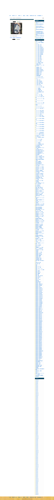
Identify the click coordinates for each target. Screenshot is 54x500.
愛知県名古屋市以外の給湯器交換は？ (40, 205)
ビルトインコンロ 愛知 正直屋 (40, 110)
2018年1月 (37, 434)
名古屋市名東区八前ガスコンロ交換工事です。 (40, 22)
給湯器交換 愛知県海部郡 (39, 337)
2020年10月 (37, 395)
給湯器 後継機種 (38, 273)
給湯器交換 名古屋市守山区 (39, 297)
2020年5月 (37, 401)
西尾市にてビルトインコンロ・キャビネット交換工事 (40, 373)
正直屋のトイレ (20, 15)
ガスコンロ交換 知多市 (38, 61)
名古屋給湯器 (37, 181)
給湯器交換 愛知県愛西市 (39, 328)
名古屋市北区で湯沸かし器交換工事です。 (40, 28)
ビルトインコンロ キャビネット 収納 (40, 101)
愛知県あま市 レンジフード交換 (40, 189)
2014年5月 (37, 487)
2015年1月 (37, 477)
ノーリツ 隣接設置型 (38, 89)
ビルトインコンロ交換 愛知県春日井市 (40, 125)
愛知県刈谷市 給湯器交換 (39, 194)
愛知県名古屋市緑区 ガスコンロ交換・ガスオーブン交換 (40, 210)
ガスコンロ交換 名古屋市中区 (39, 47)
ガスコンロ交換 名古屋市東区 (39, 53)
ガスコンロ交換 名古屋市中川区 (40, 48)
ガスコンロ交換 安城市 (38, 55)
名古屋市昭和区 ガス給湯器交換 (39, 173)
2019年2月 (37, 419)
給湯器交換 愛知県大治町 (39, 317)
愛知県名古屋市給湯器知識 (39, 208)
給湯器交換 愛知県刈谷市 (39, 311)
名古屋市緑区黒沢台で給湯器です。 (40, 32)
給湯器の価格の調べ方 (38, 281)
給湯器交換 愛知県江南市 (39, 335)
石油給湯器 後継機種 (38, 255)
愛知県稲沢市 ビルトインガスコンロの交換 (40, 233)
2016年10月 (37, 452)
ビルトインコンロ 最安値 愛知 (40, 111)
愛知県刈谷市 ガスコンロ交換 (39, 193)
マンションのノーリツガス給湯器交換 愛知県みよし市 (40, 135)
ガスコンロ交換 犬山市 (38, 60)
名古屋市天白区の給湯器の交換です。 (40, 30)
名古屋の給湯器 (37, 154)
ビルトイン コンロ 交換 (39, 94)
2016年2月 (37, 462)
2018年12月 (37, 421)
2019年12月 (37, 407)
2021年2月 (37, 390)
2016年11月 (37, 451)
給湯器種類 (37, 367)
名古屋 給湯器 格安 (38, 146)
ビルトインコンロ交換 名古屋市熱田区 (40, 119)
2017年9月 (37, 439)
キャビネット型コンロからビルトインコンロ (40, 78)
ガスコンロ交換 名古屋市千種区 (40, 49)
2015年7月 (37, 470)
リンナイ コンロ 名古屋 (39, 139)
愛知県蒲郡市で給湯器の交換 (39, 235)
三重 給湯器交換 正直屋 (39, 145)
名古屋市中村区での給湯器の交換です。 (40, 36)
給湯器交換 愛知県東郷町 (39, 334)
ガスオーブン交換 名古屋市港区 (40, 42)
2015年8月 (37, 469)
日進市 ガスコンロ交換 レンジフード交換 (40, 241)
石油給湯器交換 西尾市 (38, 259)
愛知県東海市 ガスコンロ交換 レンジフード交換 (40, 222)
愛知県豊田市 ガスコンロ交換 (39, 238)
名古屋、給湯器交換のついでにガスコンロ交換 (40, 148)
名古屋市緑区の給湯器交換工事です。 (40, 24)
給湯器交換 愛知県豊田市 (39, 355)
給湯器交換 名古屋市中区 (39, 287)
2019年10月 (37, 409)
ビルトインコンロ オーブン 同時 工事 (40, 99)
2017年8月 (37, 440)
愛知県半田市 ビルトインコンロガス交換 (40, 198)
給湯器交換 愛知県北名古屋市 (39, 312)
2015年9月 (37, 468)
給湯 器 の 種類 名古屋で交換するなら (40, 261)
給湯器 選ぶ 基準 (38, 279)
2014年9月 (37, 482)
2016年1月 (37, 463)
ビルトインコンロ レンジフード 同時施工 (40, 104)
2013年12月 (37, 493)
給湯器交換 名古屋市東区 (39, 299)
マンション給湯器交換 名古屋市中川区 (40, 137)
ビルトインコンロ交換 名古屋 (39, 115)
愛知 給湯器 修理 (38, 186)
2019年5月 (37, 415)
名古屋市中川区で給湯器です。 (39, 26)
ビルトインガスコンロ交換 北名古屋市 (40, 97)
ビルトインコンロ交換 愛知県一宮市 (40, 121)
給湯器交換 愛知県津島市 (39, 336)
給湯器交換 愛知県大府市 (39, 316)
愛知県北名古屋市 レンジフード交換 (40, 196)
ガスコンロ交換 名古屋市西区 (39, 54)
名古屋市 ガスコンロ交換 (39, 155)
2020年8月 (37, 397)
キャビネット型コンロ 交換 (39, 76)
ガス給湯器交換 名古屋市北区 (39, 69)
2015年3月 (37, 475)
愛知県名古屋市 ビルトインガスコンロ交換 (40, 202)
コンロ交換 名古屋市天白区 (39, 82)
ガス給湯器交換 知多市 (38, 74)
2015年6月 (37, 471)
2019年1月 (37, 420)
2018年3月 (37, 432)
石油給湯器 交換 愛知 (38, 253)
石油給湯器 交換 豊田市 (39, 254)
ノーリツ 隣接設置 (38, 88)
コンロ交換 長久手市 (38, 84)
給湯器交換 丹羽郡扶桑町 (39, 285)
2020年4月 (37, 402)
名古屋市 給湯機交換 (38, 161)
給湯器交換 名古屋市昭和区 (39, 298)
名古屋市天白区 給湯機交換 (39, 170)
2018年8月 (37, 426)
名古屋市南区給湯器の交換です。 (40, 31)
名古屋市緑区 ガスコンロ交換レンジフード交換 (40, 179)
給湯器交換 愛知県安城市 (39, 318)
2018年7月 (37, 427)
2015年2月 (37, 476)
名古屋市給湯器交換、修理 (39, 177)
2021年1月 (37, 391)
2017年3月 (37, 446)
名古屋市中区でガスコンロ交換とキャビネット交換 (40, 165)
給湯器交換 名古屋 (38, 286)
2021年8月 (37, 383)
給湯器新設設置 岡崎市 (38, 366)
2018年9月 (37, 425)
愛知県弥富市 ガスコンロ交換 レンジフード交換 (40, 217)
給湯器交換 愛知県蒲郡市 (39, 348)
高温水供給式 (37, 376)
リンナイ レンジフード (38, 141)
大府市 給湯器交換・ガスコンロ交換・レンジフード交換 (40, 183)
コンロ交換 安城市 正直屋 (39, 83)
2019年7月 (37, 413)
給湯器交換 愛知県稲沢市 (39, 347)
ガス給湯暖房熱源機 (38, 75)
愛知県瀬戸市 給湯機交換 (39, 226)
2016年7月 (37, 456)
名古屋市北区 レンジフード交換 (40, 169)
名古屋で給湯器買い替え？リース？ (40, 153)
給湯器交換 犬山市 (38, 359)
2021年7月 (37, 384)
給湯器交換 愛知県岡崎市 (39, 322)
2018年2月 (37, 433)
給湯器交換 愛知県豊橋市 (39, 354)
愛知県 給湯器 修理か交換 (39, 187)
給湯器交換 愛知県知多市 (39, 343)
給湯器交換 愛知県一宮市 (39, 310)
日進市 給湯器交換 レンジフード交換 (40, 243)
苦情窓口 (27, 15)
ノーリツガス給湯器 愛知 (39, 90)
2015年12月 (37, 464)
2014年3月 (37, 489)
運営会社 (24, 15)
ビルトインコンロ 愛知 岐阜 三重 (40, 109)
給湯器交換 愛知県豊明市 (39, 353)
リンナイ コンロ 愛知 (38, 140)
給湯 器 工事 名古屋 (38, 262)
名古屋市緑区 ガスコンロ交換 (39, 180)
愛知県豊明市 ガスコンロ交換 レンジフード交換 (40, 237)
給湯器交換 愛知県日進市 (39, 330)
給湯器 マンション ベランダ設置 (40, 269)
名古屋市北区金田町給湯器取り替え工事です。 (40, 34)
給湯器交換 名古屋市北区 (39, 291)
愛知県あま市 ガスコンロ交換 (39, 188)
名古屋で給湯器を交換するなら (39, 149)
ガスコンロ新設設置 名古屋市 (39, 62)
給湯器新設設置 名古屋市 (39, 365)
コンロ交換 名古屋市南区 (39, 81)
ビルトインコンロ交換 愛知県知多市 (40, 131)
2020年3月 (37, 403)
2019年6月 (37, 414)
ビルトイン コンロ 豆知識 (39, 95)
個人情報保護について (40, 15)
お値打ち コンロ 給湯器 (39, 41)
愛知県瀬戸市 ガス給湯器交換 (39, 225)
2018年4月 (37, 431)
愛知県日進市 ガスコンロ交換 (39, 219)
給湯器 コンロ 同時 (38, 267)
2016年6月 (37, 457)
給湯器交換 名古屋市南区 (39, 293)
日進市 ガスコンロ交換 (38, 239)
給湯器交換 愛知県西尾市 (39, 349)
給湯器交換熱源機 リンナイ (39, 361)
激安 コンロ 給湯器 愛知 (39, 248)
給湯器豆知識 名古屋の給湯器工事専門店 (40, 369)
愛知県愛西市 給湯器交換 (39, 218)
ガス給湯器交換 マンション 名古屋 (40, 65)
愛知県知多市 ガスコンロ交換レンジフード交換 (40, 229)
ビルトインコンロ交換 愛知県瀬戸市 (40, 129)
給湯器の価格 (37, 280)
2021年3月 (37, 389)
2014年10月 (37, 481)
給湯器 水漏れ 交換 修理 (39, 275)
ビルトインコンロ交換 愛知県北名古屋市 (40, 123)
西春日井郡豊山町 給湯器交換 (39, 375)
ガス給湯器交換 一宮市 (38, 67)
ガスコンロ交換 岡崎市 (38, 56)
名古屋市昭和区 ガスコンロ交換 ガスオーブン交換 (40, 172)
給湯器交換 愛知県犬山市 (39, 341)
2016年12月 (37, 450)
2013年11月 (37, 494)
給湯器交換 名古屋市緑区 (39, 304)
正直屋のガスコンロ (14, 15)
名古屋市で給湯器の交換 (38, 162)
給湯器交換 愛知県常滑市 (39, 324)
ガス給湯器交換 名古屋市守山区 (40, 70)
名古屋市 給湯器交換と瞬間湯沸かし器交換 (40, 159)
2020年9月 (37, 396)
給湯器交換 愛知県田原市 (39, 342)
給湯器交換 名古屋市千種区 (39, 292)
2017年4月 (37, 445)
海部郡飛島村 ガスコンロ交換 (39, 247)
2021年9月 (37, 382)
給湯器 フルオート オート (39, 268)
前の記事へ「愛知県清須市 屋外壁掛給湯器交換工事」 (15, 37)
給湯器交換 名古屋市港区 (39, 300)
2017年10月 (37, 438)
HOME (10, 15)
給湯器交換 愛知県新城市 (39, 329)
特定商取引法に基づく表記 (33, 15)
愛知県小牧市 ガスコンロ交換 (39, 211)
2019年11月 (37, 408)
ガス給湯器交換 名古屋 (38, 68)
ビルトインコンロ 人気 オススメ (40, 107)
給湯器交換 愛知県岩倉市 (39, 323)
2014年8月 (37, 483)
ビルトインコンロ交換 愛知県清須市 (40, 127)
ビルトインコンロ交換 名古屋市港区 (40, 117)
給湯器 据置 (37, 274)
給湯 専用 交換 (38, 263)
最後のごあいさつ (38, 246)
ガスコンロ (37, 43)
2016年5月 (37, 458)
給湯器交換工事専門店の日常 (39, 360)
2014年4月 (37, 488)
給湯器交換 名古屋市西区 (39, 305)
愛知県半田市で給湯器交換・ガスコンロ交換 (40, 200)
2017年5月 (37, 444)
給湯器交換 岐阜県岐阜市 (39, 306)
